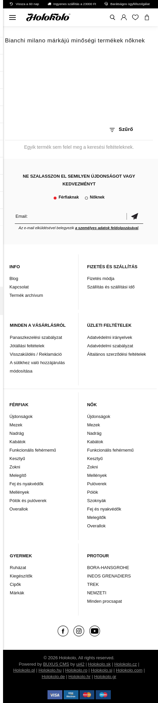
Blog (13, 278)
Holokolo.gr (105, 676)
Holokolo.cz (125, 664)
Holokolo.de (53, 676)
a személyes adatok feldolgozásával (106, 228)
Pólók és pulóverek (27, 500)
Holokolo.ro (76, 670)
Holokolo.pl (24, 670)
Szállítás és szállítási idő (110, 286)
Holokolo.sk (99, 664)
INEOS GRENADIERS (109, 575)
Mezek (15, 424)
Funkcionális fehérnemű (32, 450)
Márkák (17, 592)
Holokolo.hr (79, 676)
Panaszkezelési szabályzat (36, 337)
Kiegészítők (21, 575)
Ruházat (18, 567)
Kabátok (17, 441)
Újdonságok (21, 416)
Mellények (19, 492)
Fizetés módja (100, 278)
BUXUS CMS (56, 664)
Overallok (18, 509)
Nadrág (16, 433)
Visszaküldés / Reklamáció (36, 354)
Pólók (92, 492)
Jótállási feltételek (27, 345)
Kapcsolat (19, 286)
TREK (93, 584)
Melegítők (96, 517)
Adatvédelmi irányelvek (109, 337)
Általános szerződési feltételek (116, 354)
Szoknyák (96, 500)
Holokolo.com (129, 670)
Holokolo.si (102, 670)
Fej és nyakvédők (26, 483)
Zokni (14, 466)
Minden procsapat (104, 601)
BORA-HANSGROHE (108, 567)
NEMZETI (96, 592)
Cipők (15, 584)
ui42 (80, 664)
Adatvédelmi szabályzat (110, 345)
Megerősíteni (134, 216)
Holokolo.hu (50, 670)
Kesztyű (17, 458)
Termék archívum (26, 295)
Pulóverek (96, 483)
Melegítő (17, 475)
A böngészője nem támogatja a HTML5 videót (79, 87)
